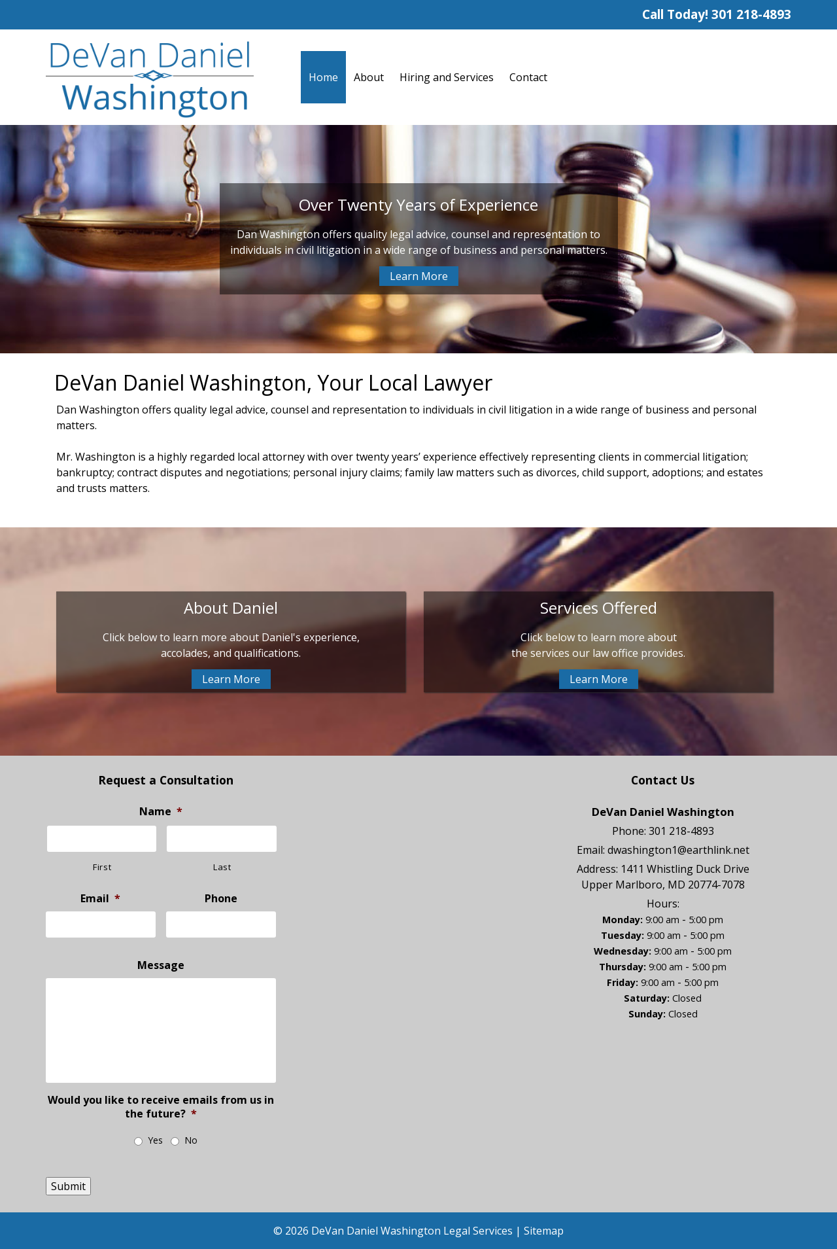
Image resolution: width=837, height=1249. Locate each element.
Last (222, 867)
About (369, 77)
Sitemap (544, 1230)
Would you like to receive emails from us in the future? (161, 1107)
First (102, 867)
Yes (155, 1140)
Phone (221, 899)
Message (160, 965)
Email (100, 899)
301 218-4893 (751, 14)
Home (323, 77)
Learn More (419, 276)
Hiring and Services (447, 77)
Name (160, 811)
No (190, 1140)
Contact (528, 77)
